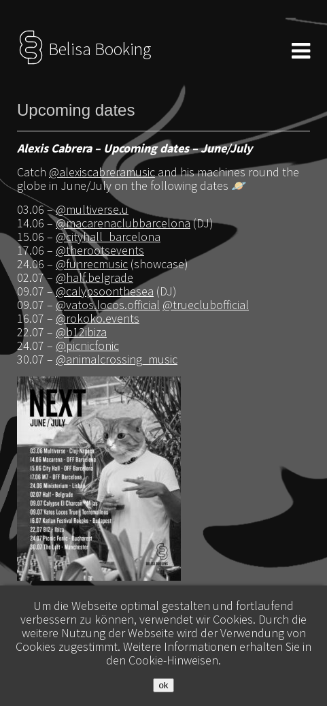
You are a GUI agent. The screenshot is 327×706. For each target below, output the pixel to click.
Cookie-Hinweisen (173, 660)
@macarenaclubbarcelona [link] (123, 223)
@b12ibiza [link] (81, 332)
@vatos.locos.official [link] (108, 304)
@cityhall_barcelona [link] (108, 236)
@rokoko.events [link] (97, 318)
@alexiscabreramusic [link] (102, 172)
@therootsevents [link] (100, 250)
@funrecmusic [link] (92, 264)
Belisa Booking (84, 49)
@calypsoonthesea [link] (105, 291)
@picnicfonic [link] (87, 345)
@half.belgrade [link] (94, 277)
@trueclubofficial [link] (205, 304)
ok (163, 685)
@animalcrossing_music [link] (116, 359)
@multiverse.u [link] (92, 209)
